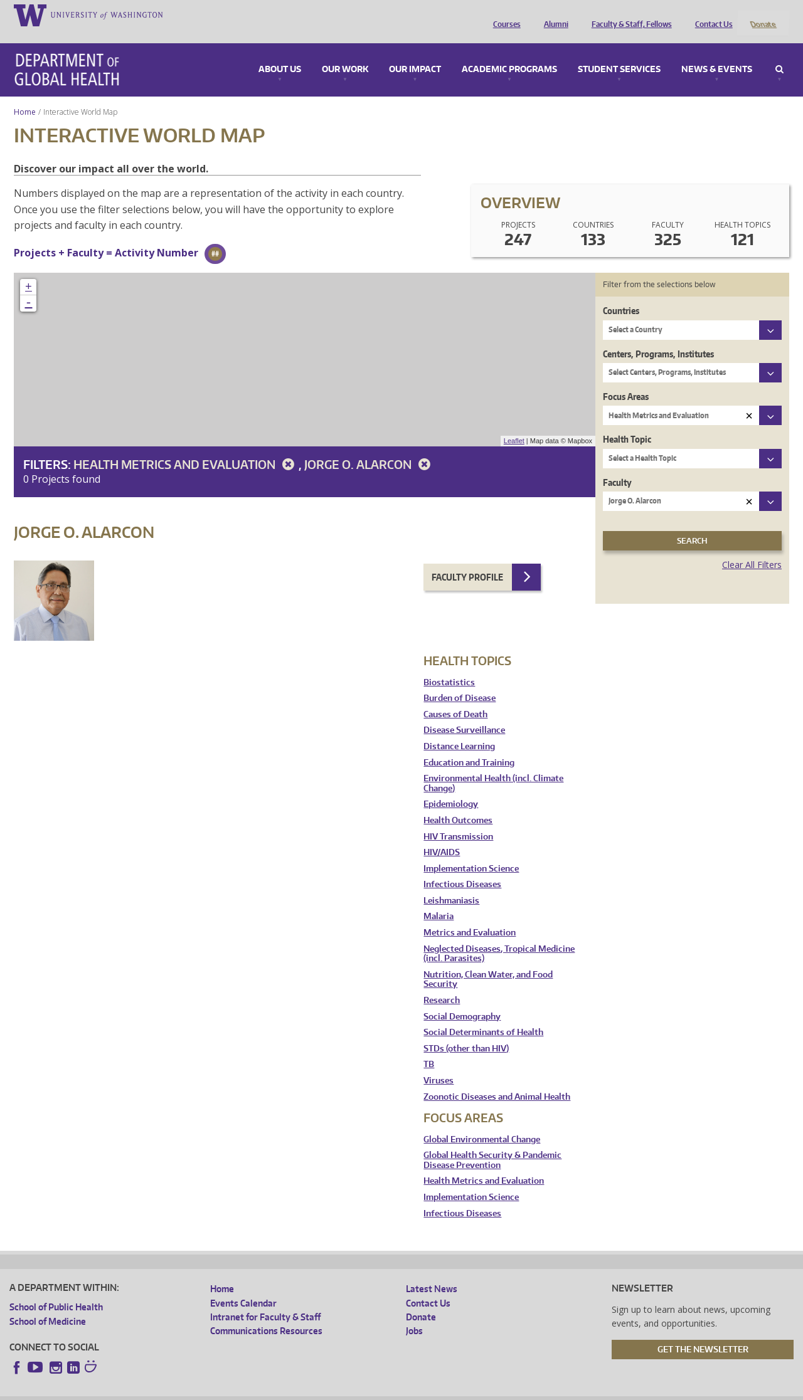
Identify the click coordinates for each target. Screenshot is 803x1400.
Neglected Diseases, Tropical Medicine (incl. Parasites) (499, 937)
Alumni (553, 14)
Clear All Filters (752, 548)
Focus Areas (626, 379)
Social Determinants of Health (483, 1016)
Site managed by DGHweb (300, 1390)
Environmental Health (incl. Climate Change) (493, 767)
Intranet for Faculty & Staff (265, 1300)
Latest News (431, 1272)
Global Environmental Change (481, 1122)
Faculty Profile (467, 560)
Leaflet (514, 424)
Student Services (619, 52)
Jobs (414, 1314)
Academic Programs (509, 52)
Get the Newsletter (702, 1332)
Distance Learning (459, 729)
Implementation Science (471, 851)
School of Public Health (56, 1290)
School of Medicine (47, 1304)
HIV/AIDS (441, 836)
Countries (621, 294)
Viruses (438, 1063)
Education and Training (468, 745)
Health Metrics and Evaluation (186, 447)
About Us (279, 52)
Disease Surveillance (464, 713)
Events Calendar (243, 1286)
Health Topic (627, 423)
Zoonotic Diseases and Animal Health (496, 1080)
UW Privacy (175, 1390)
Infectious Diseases (462, 868)
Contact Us (711, 14)
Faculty (617, 465)
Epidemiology (450, 787)
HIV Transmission (458, 819)
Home (25, 95)
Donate (762, 14)
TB (428, 1048)
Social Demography (462, 999)
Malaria (438, 900)
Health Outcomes (457, 803)
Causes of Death (455, 697)
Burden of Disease (459, 682)
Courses (504, 14)
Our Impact (415, 52)
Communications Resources (266, 1314)
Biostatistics (449, 665)
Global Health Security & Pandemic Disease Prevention (492, 1144)
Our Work (345, 52)
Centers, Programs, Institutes (658, 337)
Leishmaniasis (451, 883)
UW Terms (225, 1390)
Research (441, 983)
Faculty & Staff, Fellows (628, 14)
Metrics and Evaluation (469, 916)
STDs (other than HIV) (466, 1031)
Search (779, 52)
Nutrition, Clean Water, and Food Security (488, 962)
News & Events (716, 52)
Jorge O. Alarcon (369, 447)
